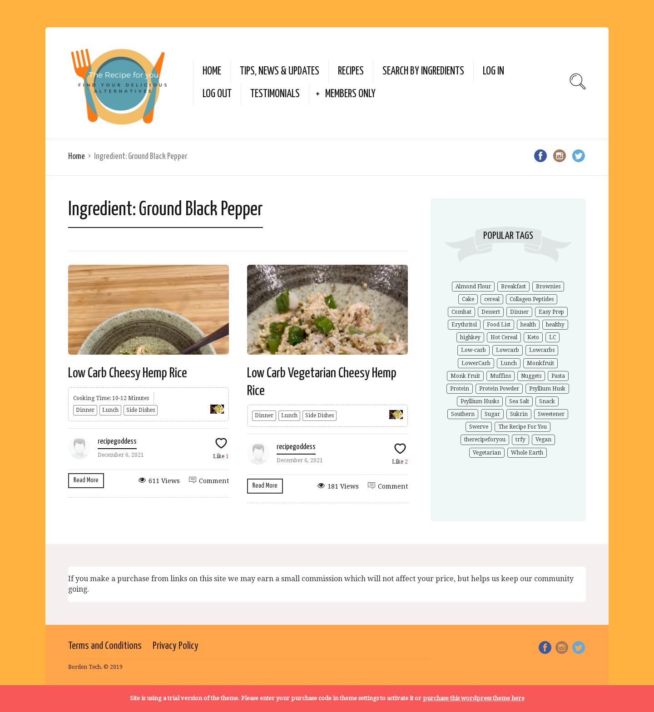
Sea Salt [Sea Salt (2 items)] (519, 401)
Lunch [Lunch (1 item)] (508, 363)
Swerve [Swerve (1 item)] (478, 427)
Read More (86, 480)
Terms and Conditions (105, 646)
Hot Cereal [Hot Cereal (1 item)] (503, 337)
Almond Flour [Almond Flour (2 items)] (473, 286)
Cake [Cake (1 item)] (468, 299)
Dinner (85, 410)
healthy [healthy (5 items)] (555, 324)
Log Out (217, 94)
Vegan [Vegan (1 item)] (543, 439)
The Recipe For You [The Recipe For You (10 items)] (522, 427)
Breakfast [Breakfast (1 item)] (513, 286)
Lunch (110, 410)
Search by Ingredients (423, 71)
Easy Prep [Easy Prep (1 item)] (551, 312)
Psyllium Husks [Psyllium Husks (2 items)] (480, 401)
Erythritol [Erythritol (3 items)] (464, 324)
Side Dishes (140, 410)
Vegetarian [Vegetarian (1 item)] (487, 453)
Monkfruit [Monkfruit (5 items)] (540, 363)
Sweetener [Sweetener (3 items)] (551, 414)
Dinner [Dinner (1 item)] (519, 312)
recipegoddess (117, 441)
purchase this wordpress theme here (474, 698)
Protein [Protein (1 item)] (459, 389)
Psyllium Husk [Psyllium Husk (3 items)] (547, 389)
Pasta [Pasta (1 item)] (558, 376)
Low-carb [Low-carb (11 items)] (473, 350)
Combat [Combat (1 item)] (461, 312)
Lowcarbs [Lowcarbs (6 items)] (542, 350)
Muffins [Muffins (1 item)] (500, 376)
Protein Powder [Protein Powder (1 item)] (499, 389)
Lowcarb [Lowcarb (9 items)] (507, 350)
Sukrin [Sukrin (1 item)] (519, 414)
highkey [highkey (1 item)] (470, 337)
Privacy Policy (175, 646)
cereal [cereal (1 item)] (492, 299)
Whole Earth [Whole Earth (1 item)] (527, 453)
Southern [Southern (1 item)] (463, 414)
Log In (493, 71)
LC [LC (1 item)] (552, 337)
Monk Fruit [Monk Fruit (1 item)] (465, 376)
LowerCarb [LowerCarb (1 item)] (475, 363)
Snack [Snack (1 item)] (547, 401)
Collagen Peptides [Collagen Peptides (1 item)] (532, 299)
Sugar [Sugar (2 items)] (492, 414)
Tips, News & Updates (279, 71)
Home (212, 71)
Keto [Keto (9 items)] (533, 337)
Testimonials (275, 94)
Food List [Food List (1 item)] (498, 324)
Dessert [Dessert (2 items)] (490, 312)
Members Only (350, 94)
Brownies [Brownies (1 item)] (548, 286)
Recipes (351, 71)
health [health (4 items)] (528, 324)
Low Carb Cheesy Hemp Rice (127, 373)
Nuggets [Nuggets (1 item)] (531, 376)
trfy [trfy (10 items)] (520, 439)
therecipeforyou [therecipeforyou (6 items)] (484, 439)
